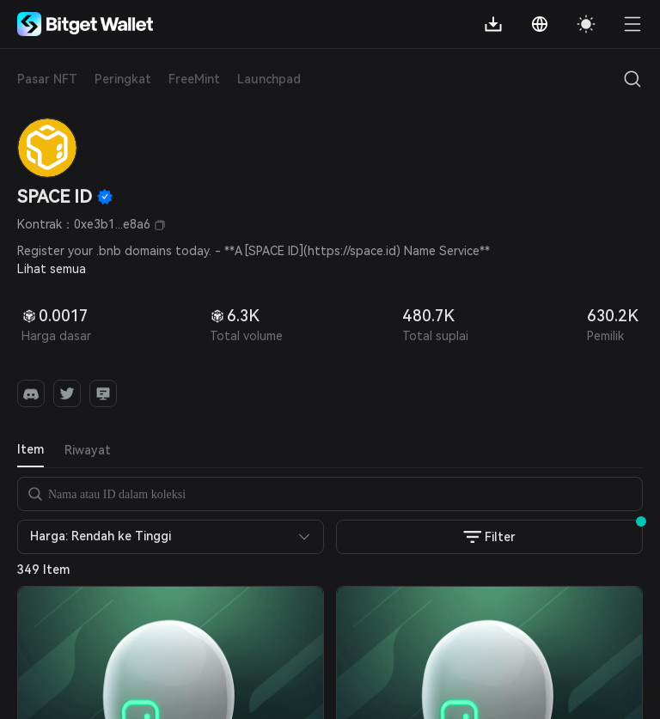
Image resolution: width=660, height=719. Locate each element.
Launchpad (269, 79)
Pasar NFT (47, 79)
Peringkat (123, 79)
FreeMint (194, 79)
